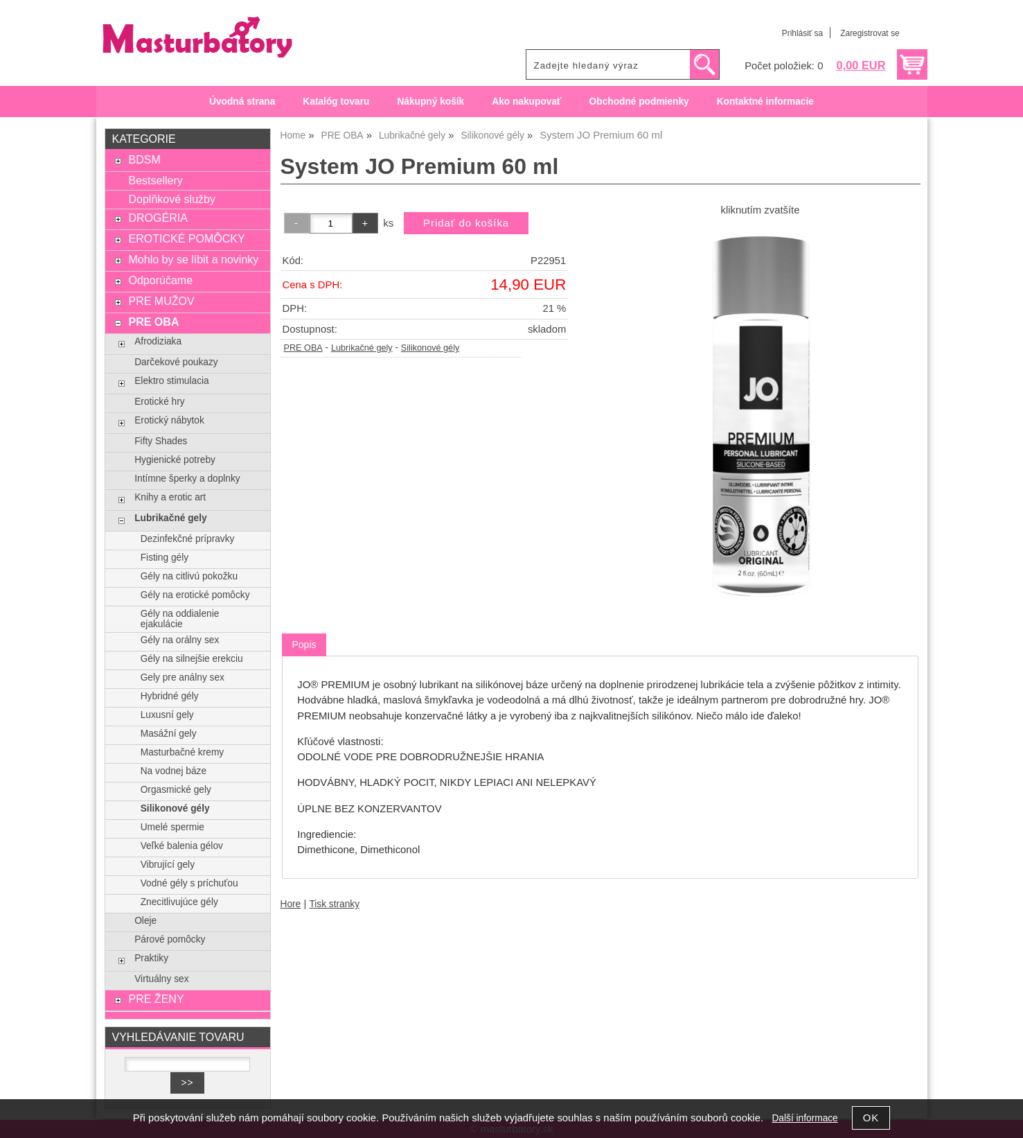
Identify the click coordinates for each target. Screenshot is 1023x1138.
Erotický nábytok (169, 420)
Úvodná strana (242, 101)
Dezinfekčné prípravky (188, 539)
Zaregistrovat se (869, 33)
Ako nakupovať (526, 101)
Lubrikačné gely (362, 348)
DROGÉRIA (157, 217)
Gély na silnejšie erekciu (192, 659)
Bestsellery (155, 180)
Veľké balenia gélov (182, 846)
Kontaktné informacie (765, 101)
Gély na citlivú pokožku (189, 576)
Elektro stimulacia (171, 381)
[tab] (304, 644)
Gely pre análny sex (182, 677)
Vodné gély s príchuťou (189, 883)
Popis (304, 644)
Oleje (145, 921)
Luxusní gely (167, 715)
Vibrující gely (168, 864)
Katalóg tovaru (336, 101)
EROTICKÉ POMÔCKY (186, 238)
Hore (291, 904)
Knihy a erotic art (170, 497)
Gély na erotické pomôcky (195, 595)
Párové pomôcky (169, 939)
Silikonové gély (430, 348)
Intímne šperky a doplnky (187, 478)
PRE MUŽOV (161, 301)
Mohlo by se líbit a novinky (193, 259)
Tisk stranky (334, 904)
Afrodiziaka (157, 341)
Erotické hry (159, 401)
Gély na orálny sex (180, 640)
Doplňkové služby (171, 199)
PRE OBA (303, 348)
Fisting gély (164, 557)
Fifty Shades (160, 441)
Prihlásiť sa (802, 33)
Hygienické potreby (174, 460)
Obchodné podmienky (639, 101)
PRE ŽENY (156, 998)
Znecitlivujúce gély (179, 902)
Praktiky (151, 958)
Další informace (804, 1118)
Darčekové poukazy (175, 362)
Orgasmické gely (176, 790)
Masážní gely (169, 733)
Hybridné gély (170, 696)
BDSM (144, 159)
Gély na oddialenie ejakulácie (180, 619)
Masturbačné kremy (182, 752)
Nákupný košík (430, 101)
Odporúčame (160, 280)
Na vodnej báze (173, 771)
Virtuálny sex (161, 979)
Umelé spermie (172, 827)
